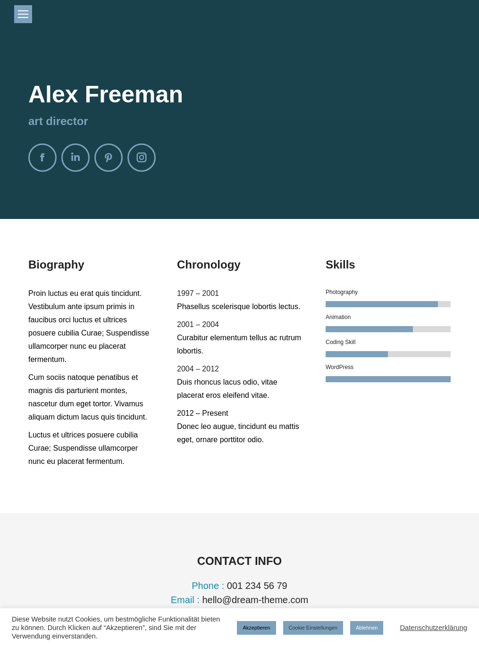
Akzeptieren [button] (256, 627)
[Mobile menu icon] (23, 14)
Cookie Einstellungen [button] (313, 627)
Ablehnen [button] (367, 627)
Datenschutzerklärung (433, 627)
